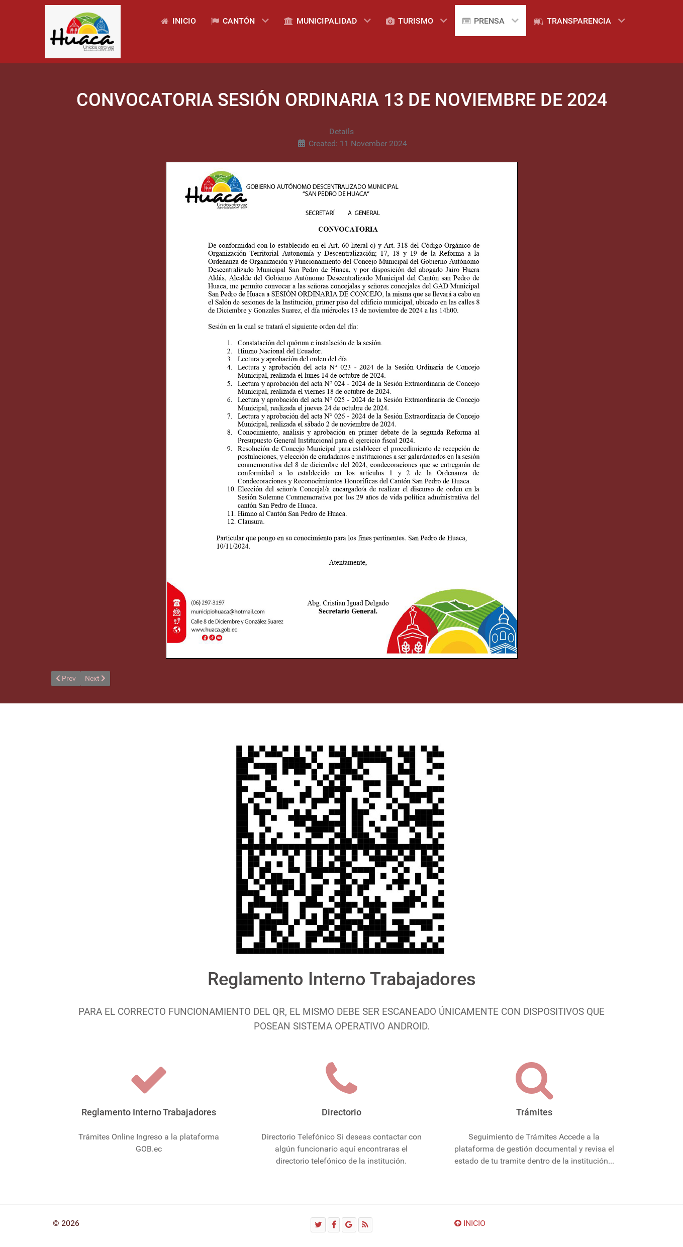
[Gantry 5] (83, 31)
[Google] (349, 1224)
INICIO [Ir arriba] (469, 1223)
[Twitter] (318, 1224)
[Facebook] (334, 1224)
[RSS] (365, 1224)
